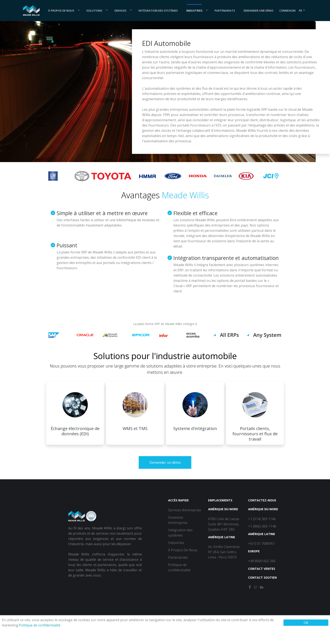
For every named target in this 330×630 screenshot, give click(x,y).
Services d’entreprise (184, 510)
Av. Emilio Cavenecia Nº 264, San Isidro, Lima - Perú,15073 (224, 551)
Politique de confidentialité (39, 625)
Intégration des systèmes (158, 10)
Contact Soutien (262, 577)
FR (302, 10)
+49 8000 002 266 (261, 561)
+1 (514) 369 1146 (262, 519)
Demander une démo (258, 10)
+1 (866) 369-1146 (262, 526)
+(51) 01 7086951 (261, 543)
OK (306, 622)
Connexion (287, 10)
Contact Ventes (261, 569)
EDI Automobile (166, 43)
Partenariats (224, 10)
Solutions (94, 10)
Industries (194, 10)
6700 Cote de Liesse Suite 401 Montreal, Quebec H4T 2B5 (223, 524)
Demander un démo (165, 462)
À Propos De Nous (61, 10)
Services (120, 10)
